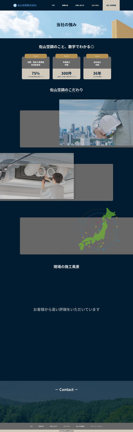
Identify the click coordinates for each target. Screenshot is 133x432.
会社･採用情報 (111, 5)
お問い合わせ (79, 5)
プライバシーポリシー (96, 426)
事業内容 (65, 5)
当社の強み (95, 5)
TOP (53, 5)
